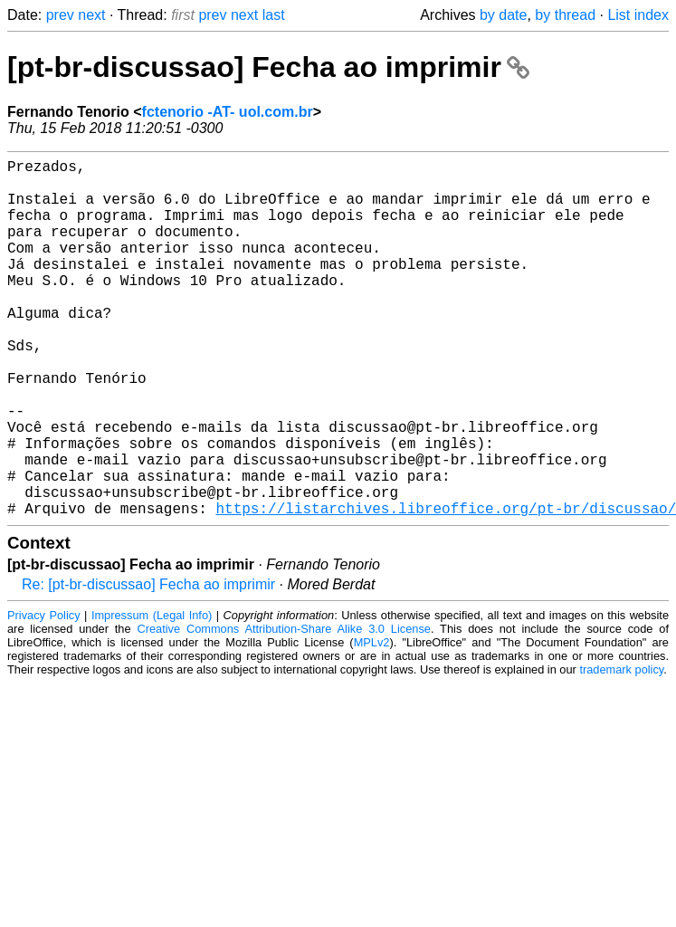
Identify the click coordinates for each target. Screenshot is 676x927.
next (91, 15)
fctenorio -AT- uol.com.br (227, 111)
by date (503, 15)
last (273, 15)
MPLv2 (372, 722)
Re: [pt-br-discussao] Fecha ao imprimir (148, 664)
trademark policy (621, 749)
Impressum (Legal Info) (151, 695)
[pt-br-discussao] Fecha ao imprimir (268, 67)
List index (638, 15)
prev (60, 15)
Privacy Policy (44, 695)
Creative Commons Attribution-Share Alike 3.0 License (284, 708)
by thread (565, 15)
